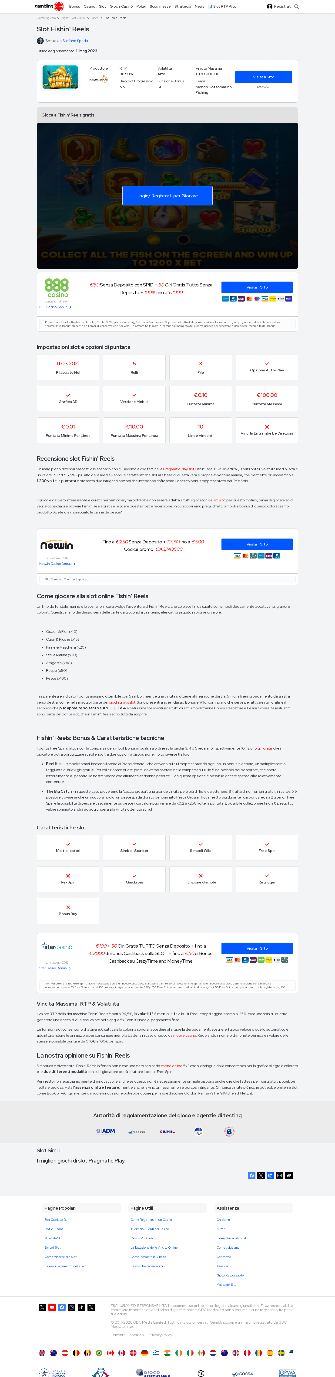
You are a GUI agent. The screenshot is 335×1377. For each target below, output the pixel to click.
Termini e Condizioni (128, 1334)
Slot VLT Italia (54, 1229)
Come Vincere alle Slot (61, 1257)
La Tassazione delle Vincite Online (154, 1248)
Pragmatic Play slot (178, 469)
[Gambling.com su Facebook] (62, 1324)
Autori (221, 1229)
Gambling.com (46, 18)
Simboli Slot (52, 1248)
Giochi (94, 18)
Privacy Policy (161, 1334)
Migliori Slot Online (73, 18)
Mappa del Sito (227, 1285)
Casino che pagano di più (148, 1266)
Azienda (222, 1266)
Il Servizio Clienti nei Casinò (150, 1229)
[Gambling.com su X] (42, 1324)
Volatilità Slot (54, 1238)
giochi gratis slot (122, 702)
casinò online (171, 1065)
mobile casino (184, 1035)
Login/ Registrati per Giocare (167, 195)
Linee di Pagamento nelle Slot (65, 1266)
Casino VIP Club (142, 1238)
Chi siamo (223, 1220)
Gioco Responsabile (230, 1275)
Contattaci (224, 1257)
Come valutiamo (228, 1248)
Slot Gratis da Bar (57, 1220)
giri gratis (265, 748)
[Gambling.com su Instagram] (71, 1324)
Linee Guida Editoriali (232, 1238)
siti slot (219, 500)
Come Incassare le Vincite (148, 1257)
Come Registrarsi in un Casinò (151, 1220)
